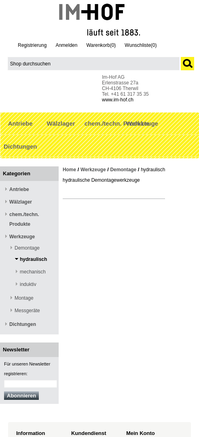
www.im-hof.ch (117, 100)
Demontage (27, 248)
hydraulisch (33, 259)
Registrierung (32, 45)
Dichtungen (20, 146)
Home (69, 169)
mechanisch (33, 272)
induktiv (28, 284)
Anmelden (66, 45)
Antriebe (20, 123)
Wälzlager (61, 123)
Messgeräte (27, 310)
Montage (24, 298)
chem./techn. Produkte (117, 123)
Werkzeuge (142, 123)
